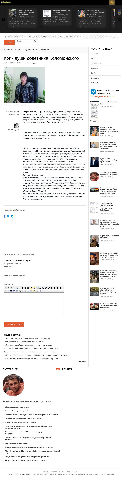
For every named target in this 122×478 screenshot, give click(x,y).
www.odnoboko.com (13, 132)
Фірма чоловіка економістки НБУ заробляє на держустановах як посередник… (107, 206)
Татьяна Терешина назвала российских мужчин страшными (27, 338)
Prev (3, 19)
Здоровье (44, 37)
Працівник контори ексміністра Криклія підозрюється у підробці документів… (109, 223)
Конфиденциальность (57, 471)
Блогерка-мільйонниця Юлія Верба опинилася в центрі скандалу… (109, 255)
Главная (7, 50)
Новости (6, 2)
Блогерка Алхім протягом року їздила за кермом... (95, 12)
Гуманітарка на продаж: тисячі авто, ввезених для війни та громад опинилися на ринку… (109, 190)
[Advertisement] (65, 84)
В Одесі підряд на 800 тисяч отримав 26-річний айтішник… (109, 305)
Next (119, 19)
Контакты (74, 471)
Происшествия (31, 37)
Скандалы (63, 37)
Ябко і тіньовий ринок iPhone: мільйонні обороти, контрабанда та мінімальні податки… (109, 273)
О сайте (67, 471)
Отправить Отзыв (14, 324)
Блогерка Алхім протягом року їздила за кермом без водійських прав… (109, 130)
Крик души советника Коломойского (35, 50)
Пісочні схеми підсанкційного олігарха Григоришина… (109, 160)
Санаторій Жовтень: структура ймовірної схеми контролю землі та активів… (108, 145)
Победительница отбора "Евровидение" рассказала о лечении (28, 345)
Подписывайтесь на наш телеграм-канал (105, 92)
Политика (9, 37)
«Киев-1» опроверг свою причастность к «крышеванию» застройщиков (31, 348)
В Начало (82, 362)
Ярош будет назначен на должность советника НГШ (24, 342)
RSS (112, 2)
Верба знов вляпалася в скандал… (17, 443)
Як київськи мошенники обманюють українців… (109, 173)
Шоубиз (54, 37)
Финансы (19, 37)
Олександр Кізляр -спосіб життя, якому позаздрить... (26, 12)
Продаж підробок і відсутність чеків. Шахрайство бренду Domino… (108, 291)
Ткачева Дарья (32, 63)
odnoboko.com (26, 474)
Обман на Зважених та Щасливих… (109, 103)
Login (106, 2)
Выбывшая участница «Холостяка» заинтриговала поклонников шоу (30, 352)
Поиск (9, 42)
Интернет (74, 37)
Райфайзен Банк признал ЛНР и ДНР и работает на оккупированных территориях (35, 355)
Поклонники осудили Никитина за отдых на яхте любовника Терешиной (31, 359)
